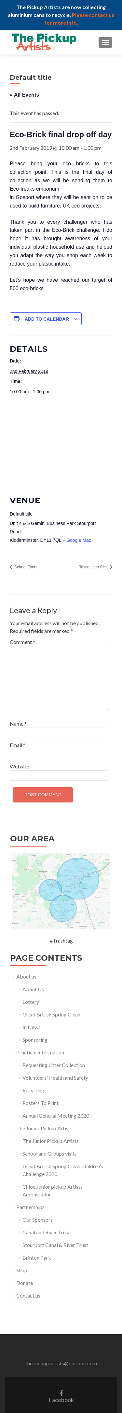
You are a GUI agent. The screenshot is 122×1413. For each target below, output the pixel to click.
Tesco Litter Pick (94, 567)
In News (31, 1027)
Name (18, 723)
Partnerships (30, 1207)
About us (26, 976)
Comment (22, 642)
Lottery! (31, 1002)
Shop (21, 1270)
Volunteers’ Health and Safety (55, 1078)
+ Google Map (76, 540)
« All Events (24, 95)
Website (19, 766)
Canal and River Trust (46, 1232)
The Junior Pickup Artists (44, 1128)
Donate (24, 1283)
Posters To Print (40, 1103)
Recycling (33, 1090)
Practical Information (40, 1052)
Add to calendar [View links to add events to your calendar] (47, 319)
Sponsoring (34, 1040)
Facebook (61, 1396)
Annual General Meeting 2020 (55, 1115)
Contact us (28, 1295)
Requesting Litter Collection (53, 1065)
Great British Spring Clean (51, 1014)
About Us (33, 989)
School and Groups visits (49, 1153)
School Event (25, 567)
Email (17, 745)
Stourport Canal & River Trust (55, 1245)
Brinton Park (36, 1257)
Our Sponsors (37, 1220)
